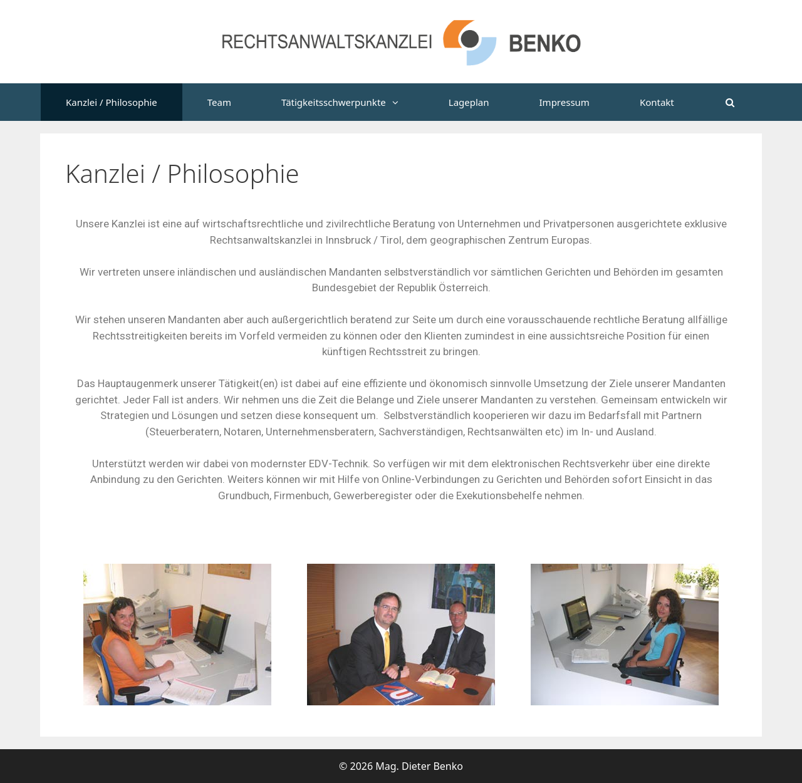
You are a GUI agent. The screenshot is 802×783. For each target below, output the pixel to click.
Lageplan (469, 102)
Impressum (564, 102)
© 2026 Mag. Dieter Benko (401, 766)
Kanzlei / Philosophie (111, 102)
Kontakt (657, 102)
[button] (405, 102)
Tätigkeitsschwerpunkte (352, 102)
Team (219, 102)
